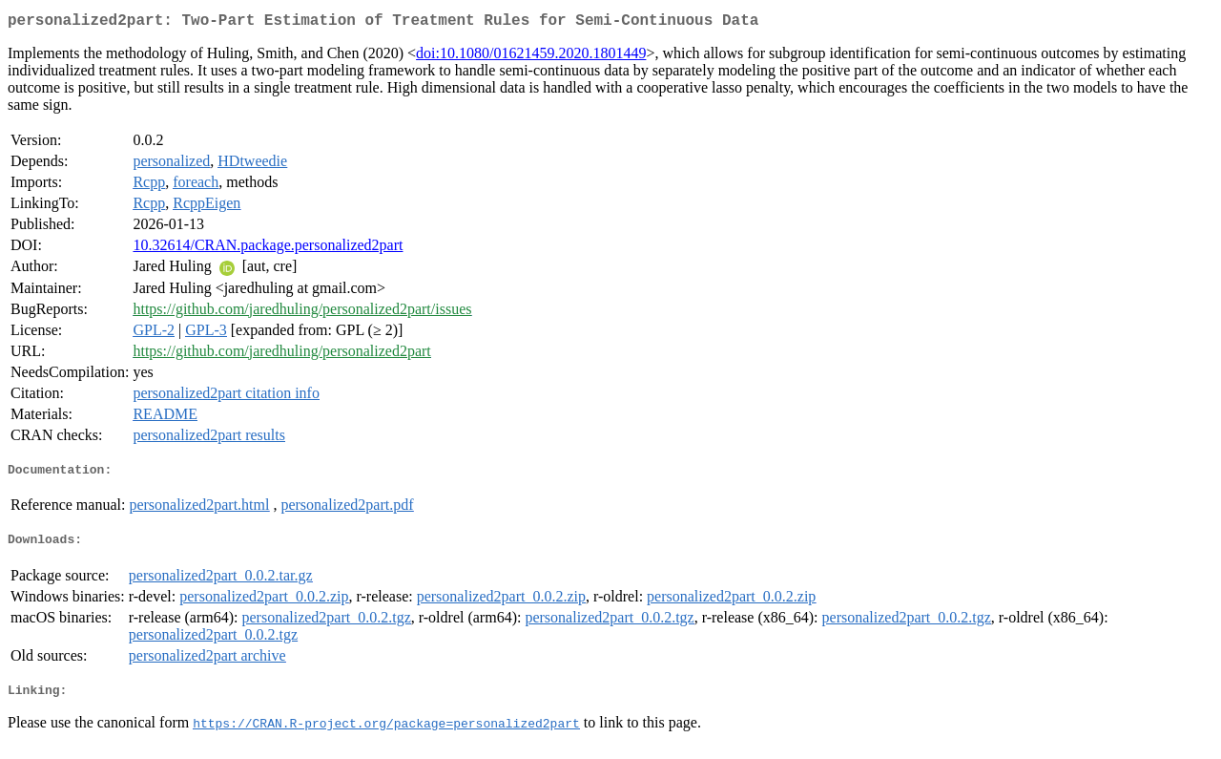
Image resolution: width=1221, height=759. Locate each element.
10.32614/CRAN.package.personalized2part (268, 249)
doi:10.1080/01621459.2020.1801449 (531, 57)
